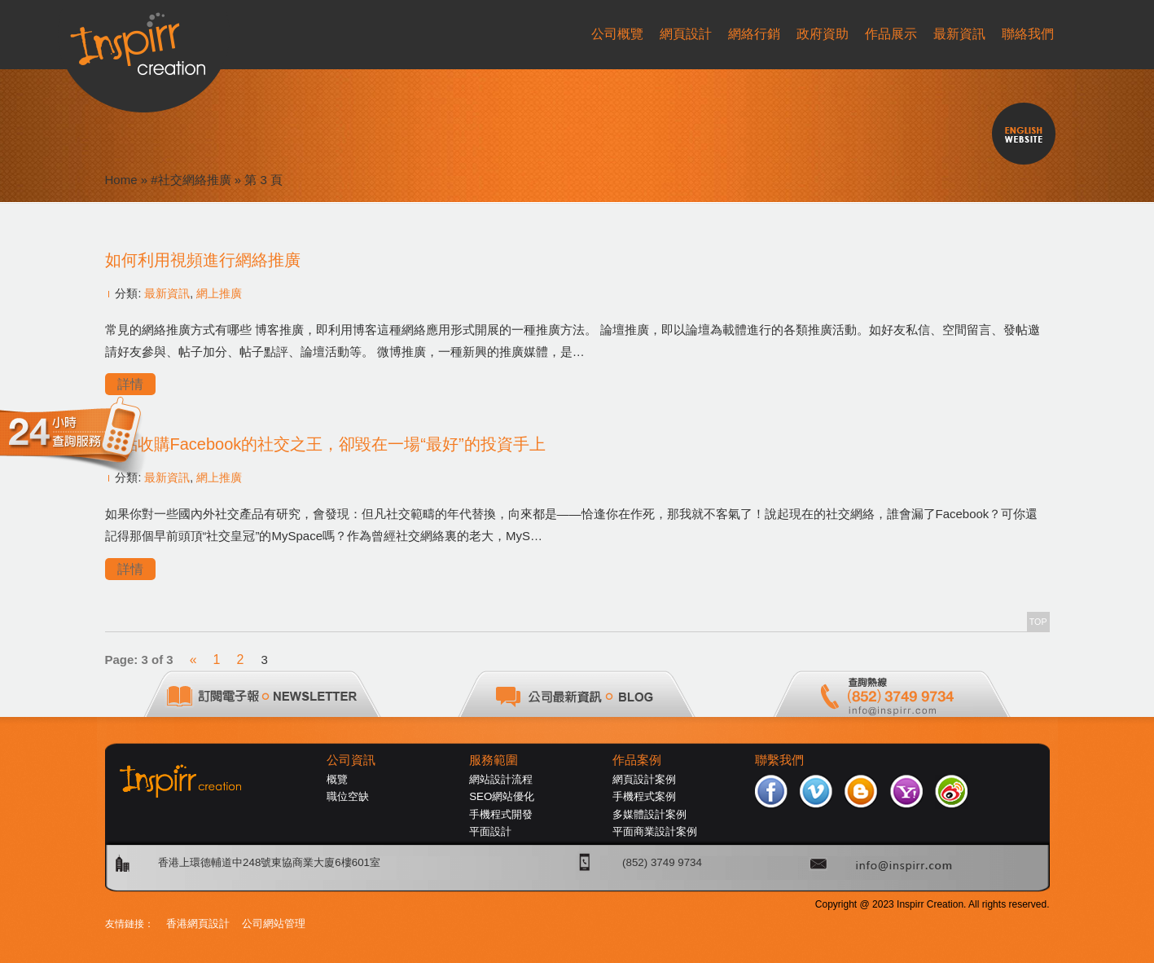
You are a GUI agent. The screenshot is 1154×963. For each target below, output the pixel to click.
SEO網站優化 (501, 796)
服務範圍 (493, 760)
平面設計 (490, 831)
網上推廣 (219, 293)
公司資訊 (351, 760)
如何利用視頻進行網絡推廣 (203, 260)
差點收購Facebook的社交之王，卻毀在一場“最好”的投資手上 (325, 444)
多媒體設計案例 (649, 814)
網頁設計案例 (644, 779)
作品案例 (636, 760)
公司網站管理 (273, 923)
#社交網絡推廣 (190, 180)
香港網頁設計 (198, 923)
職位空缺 (348, 796)
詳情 (130, 384)
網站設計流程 (501, 779)
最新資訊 (167, 293)
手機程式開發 (501, 814)
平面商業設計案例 (654, 831)
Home (121, 180)
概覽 (337, 779)
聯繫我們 (779, 760)
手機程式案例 (644, 796)
